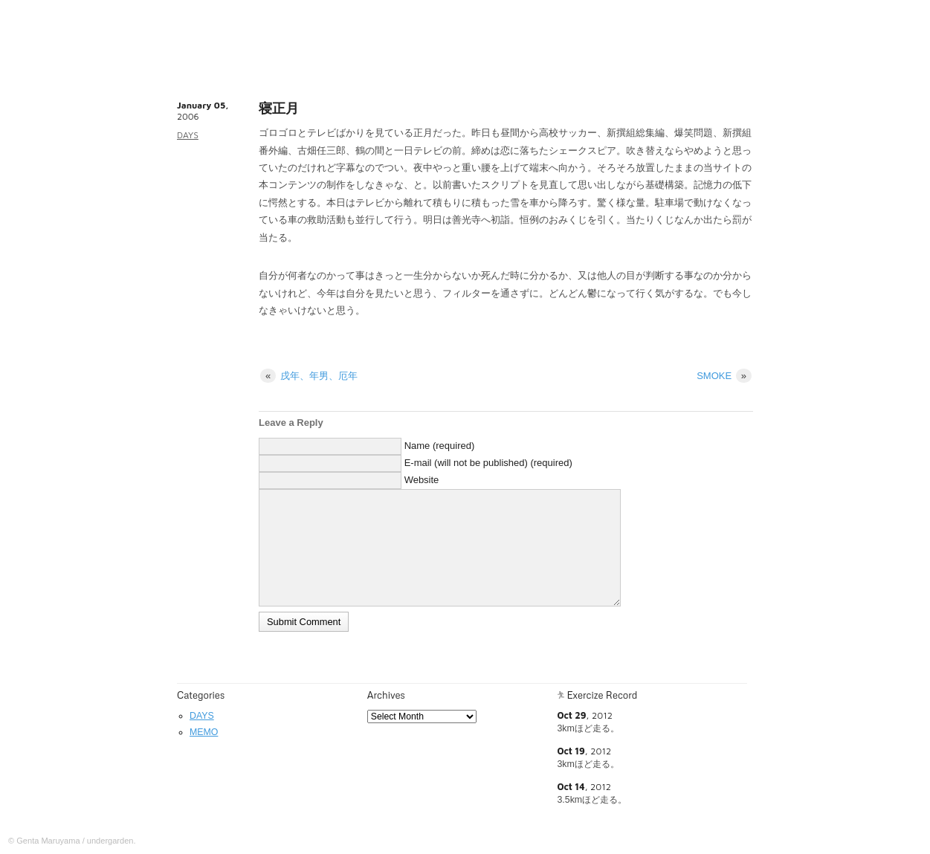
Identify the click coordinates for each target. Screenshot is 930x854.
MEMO (204, 732)
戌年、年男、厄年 (309, 375)
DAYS (187, 134)
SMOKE (724, 375)
